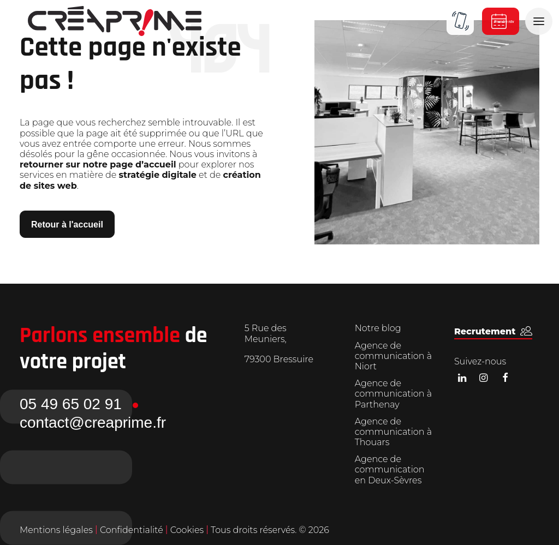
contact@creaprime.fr (93, 422)
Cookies (188, 530)
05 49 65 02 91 (71, 404)
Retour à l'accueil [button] (67, 224)
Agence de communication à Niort (393, 356)
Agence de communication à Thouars (393, 431)
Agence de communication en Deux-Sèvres (390, 469)
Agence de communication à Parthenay (393, 393)
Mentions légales (56, 530)
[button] (493, 331)
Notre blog (378, 328)
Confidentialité (132, 530)
